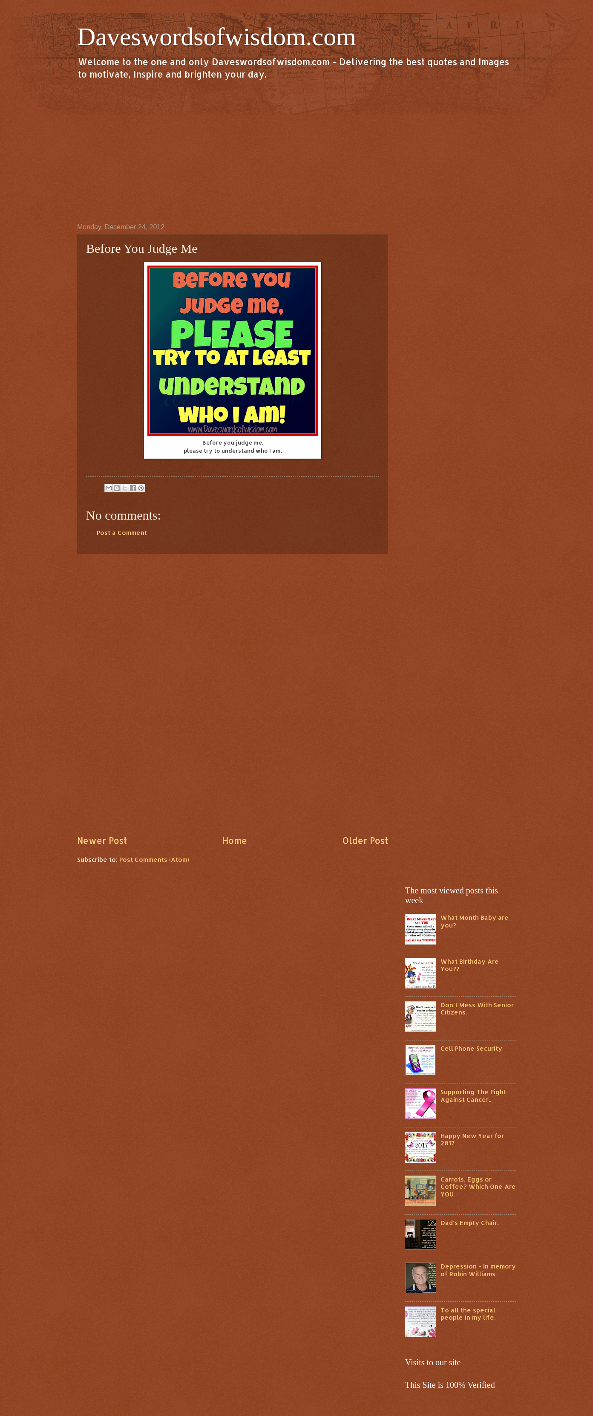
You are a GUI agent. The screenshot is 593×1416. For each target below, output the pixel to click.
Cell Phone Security (471, 1048)
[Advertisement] (296, 151)
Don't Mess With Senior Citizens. (477, 1009)
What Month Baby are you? (474, 921)
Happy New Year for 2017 (472, 1139)
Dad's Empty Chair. (469, 1223)
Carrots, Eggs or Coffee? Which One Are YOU (478, 1186)
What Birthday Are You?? (469, 965)
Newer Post (102, 840)
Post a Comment (122, 533)
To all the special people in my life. (467, 1314)
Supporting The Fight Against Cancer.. (473, 1096)
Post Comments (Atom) (154, 859)
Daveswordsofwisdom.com (216, 37)
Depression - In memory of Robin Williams (478, 1270)
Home (234, 840)
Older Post (365, 840)
